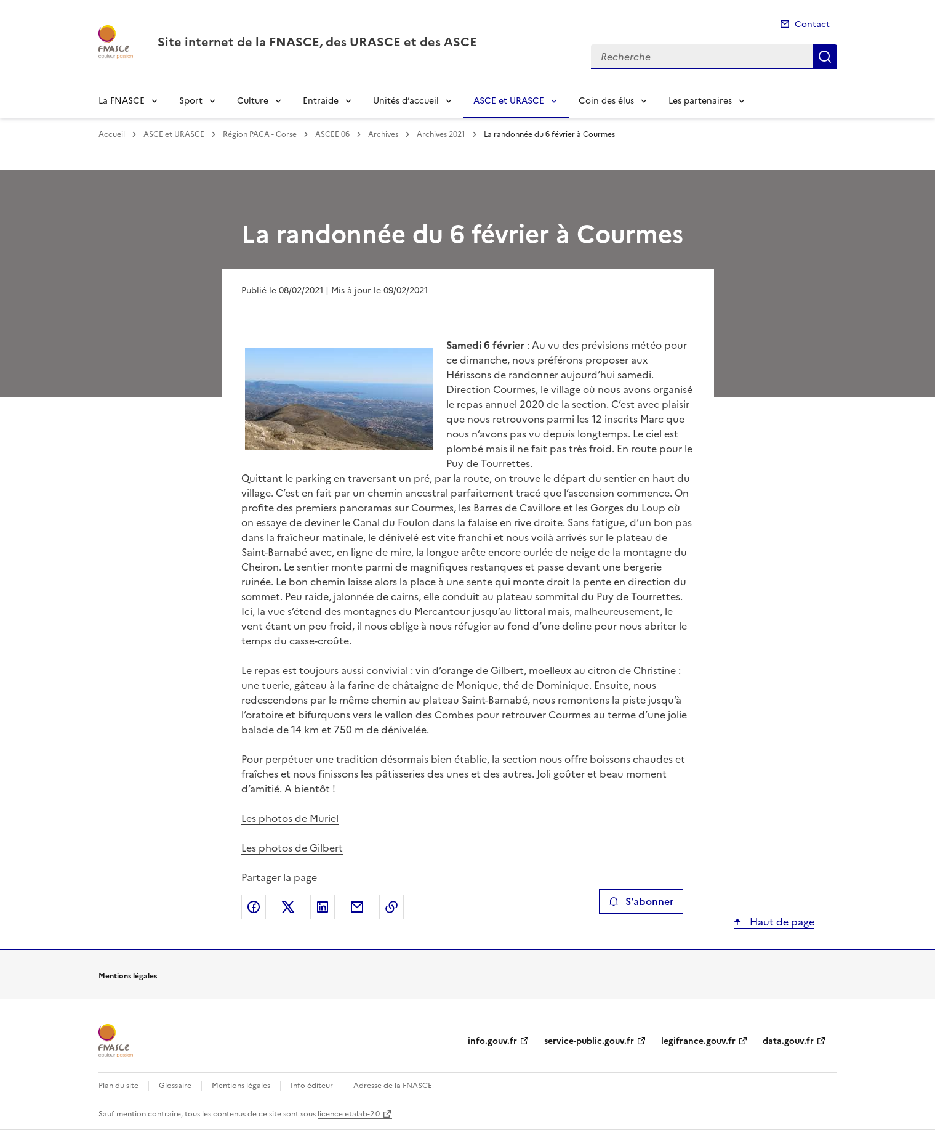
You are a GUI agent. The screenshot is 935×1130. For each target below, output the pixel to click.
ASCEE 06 (332, 134)
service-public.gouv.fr (589, 1040)
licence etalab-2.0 (349, 1114)
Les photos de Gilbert (292, 847)
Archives (383, 134)
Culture (252, 100)
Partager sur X (288, 907)
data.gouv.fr (788, 1040)
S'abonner (641, 901)
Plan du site (118, 1085)
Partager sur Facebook (253, 907)
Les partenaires (700, 100)
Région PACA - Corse (261, 134)
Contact (812, 24)
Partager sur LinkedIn (322, 907)
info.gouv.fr (492, 1040)
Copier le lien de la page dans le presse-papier (391, 907)
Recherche (825, 56)
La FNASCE (121, 100)
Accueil (111, 134)
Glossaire (175, 1085)
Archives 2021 (441, 134)
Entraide (321, 100)
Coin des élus (606, 100)
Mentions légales (241, 1085)
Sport (191, 100)
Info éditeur (312, 1085)
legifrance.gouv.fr (698, 1040)
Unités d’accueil (406, 100)
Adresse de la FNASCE (392, 1085)
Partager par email (357, 907)
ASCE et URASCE (508, 100)
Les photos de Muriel (290, 818)
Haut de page (780, 921)
